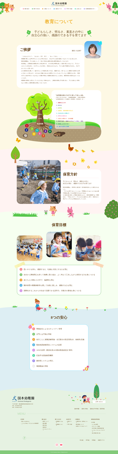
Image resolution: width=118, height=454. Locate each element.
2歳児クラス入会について (81, 426)
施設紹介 (45, 427)
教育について (46, 421)
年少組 (81, 440)
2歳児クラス (69, 422)
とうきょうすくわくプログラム (98, 431)
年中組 (87, 440)
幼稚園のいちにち (59, 425)
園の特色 (45, 425)
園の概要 (45, 423)
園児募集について (80, 424)
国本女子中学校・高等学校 (97, 408)
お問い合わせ (99, 401)
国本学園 (76, 408)
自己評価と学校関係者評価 (98, 428)
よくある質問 (95, 424)
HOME (22, 419)
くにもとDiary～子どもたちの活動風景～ (30, 424)
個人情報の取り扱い (96, 433)
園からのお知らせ (25, 421)
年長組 (93, 440)
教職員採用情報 (95, 419)
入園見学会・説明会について (82, 422)
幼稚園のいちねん (59, 422)
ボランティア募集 (96, 426)
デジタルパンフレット (47, 430)
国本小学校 (85, 408)
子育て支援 (69, 424)
